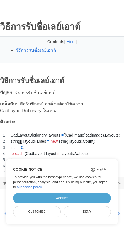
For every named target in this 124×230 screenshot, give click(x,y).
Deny (87, 211)
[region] (62, 153)
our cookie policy (29, 187)
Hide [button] (71, 41)
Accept (62, 198)
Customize (37, 211)
